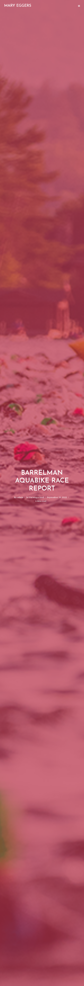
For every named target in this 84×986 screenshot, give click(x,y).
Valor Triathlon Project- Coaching (58, 6)
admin (20, 497)
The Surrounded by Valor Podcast (19, 6)
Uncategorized (36, 497)
